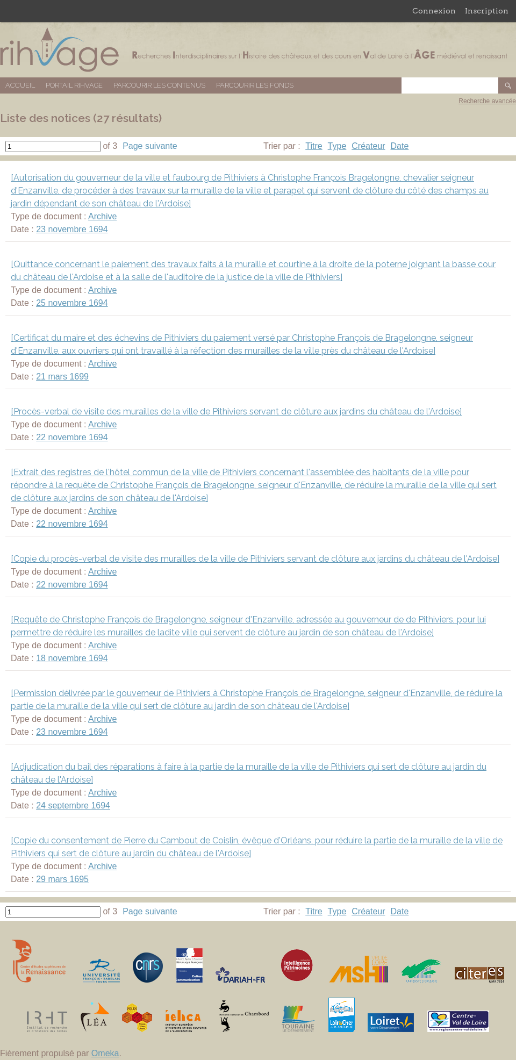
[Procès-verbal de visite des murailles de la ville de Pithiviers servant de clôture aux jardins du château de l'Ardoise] (236, 411)
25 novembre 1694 (72, 302)
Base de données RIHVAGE (258, 49)
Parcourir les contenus (159, 85)
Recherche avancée (487, 101)
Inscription (486, 10)
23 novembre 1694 (72, 229)
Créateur (368, 146)
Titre (313, 146)
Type (337, 146)
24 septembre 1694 (73, 805)
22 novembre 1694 (72, 437)
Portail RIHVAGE (74, 85)
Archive (102, 216)
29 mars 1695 (62, 879)
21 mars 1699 (62, 376)
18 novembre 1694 (72, 658)
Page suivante (150, 146)
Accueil (20, 85)
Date (400, 146)
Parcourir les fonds (254, 85)
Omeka (105, 1053)
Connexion (434, 10)
